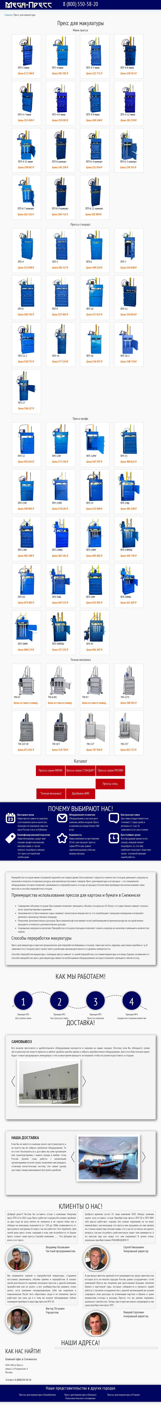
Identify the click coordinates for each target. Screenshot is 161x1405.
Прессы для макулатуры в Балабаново (37, 1394)
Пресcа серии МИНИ (50, 770)
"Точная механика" (51, 793)
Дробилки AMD (80, 793)
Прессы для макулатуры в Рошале (123, 1394)
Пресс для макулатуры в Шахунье (80, 1394)
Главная (8, 14)
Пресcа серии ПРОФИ (110, 770)
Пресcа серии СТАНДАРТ (80, 770)
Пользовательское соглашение (80, 1398)
